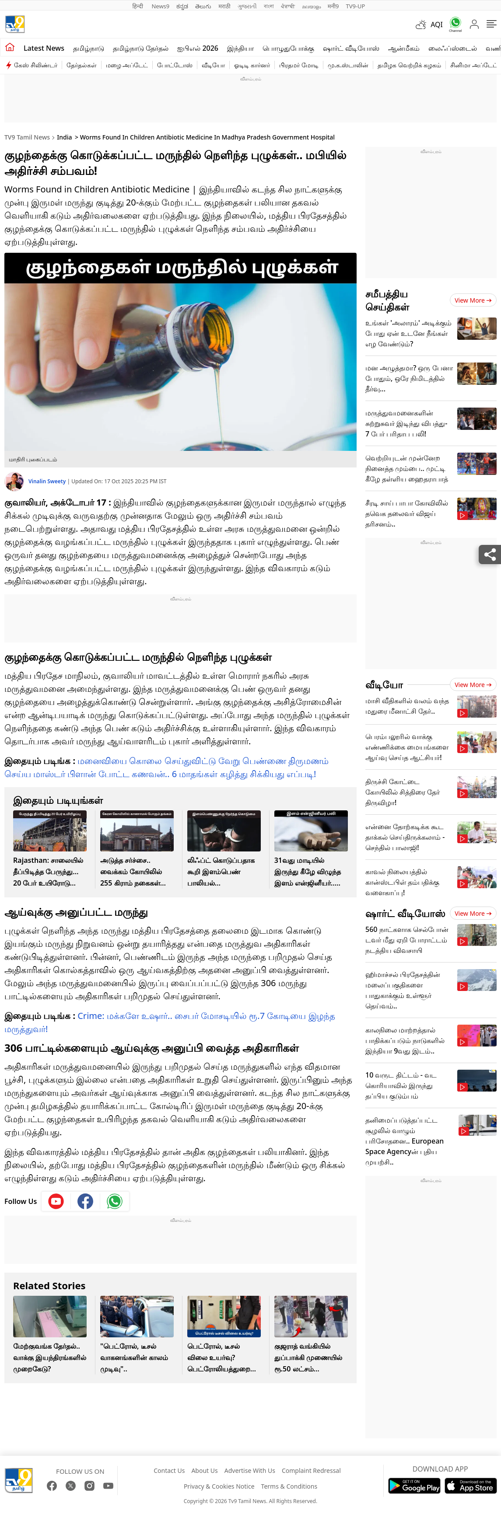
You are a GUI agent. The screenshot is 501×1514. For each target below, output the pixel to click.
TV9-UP (355, 6)
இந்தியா (240, 48)
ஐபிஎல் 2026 (197, 48)
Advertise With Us (249, 1470)
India (64, 137)
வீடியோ (213, 65)
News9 (160, 6)
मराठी (224, 6)
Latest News (44, 48)
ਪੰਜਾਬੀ (288, 6)
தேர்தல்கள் (82, 65)
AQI (437, 24)
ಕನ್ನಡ (182, 6)
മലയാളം (311, 6)
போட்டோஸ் (175, 65)
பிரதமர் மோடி (299, 65)
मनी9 (333, 6)
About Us (204, 1470)
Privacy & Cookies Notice (219, 1486)
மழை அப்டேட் (127, 65)
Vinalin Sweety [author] (47, 481)
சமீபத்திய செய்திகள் (387, 300)
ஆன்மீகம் (404, 48)
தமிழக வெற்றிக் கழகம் (409, 65)
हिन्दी (139, 6)
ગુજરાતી (247, 6)
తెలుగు (203, 6)
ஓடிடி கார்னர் (252, 65)
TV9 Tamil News (27, 137)
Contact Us (169, 1470)
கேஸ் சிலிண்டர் (35, 65)
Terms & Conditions (289, 1486)
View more (473, 300)
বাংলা (269, 6)
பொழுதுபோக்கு (288, 48)
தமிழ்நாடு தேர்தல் (140, 48)
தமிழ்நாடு (88, 48)
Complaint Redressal (311, 1470)
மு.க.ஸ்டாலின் (348, 65)
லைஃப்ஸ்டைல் (452, 48)
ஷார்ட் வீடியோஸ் (351, 48)
